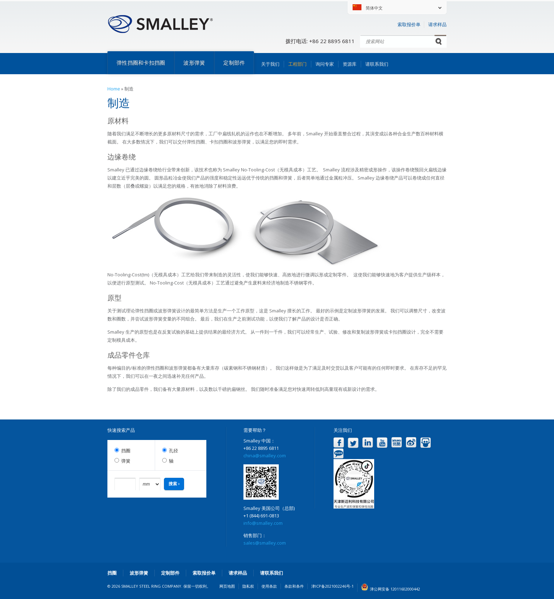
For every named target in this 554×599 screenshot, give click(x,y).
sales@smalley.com (264, 543)
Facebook (338, 442)
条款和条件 (294, 586)
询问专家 (325, 64)
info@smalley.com (263, 523)
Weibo (411, 442)
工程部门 (297, 64)
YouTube (382, 442)
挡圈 (125, 450)
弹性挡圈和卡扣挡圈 (141, 62)
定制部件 (234, 62)
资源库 (349, 64)
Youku (396, 442)
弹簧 (125, 461)
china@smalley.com (264, 455)
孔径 (173, 450)
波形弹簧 (194, 62)
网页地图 (227, 586)
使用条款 (269, 586)
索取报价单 (408, 24)
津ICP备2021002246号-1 (332, 586)
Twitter (353, 442)
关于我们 (270, 64)
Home (113, 89)
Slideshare (425, 442)
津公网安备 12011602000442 (395, 589)
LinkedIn (367, 442)
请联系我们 (376, 64)
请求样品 (437, 24)
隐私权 (248, 586)
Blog (338, 453)
